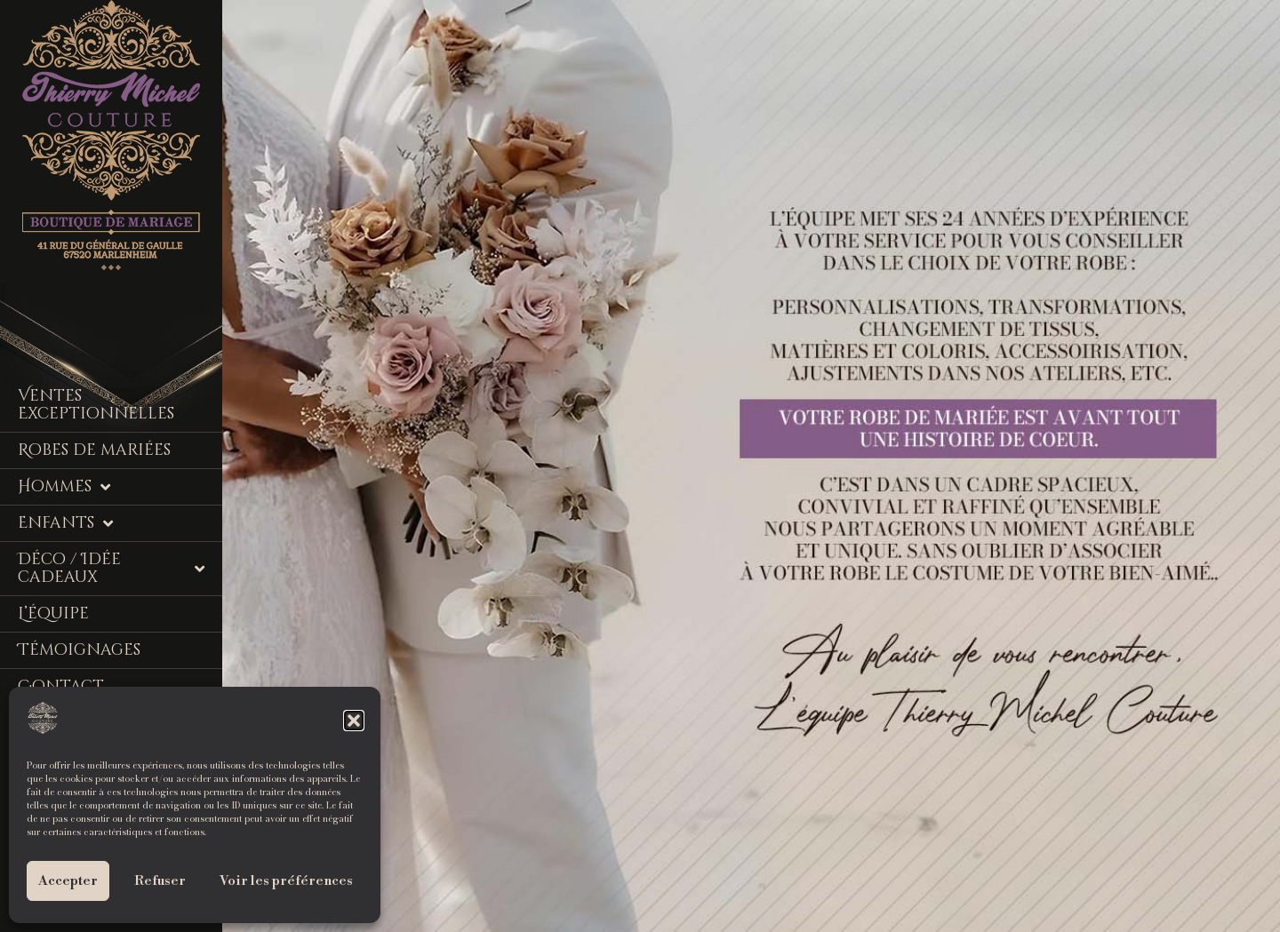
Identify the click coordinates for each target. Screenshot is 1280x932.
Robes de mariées (94, 450)
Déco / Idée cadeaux (111, 568)
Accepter (68, 880)
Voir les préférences (286, 880)
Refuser (160, 880)
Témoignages (79, 650)
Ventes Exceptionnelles (96, 405)
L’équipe (53, 613)
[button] (354, 720)
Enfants (65, 523)
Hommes (64, 487)
